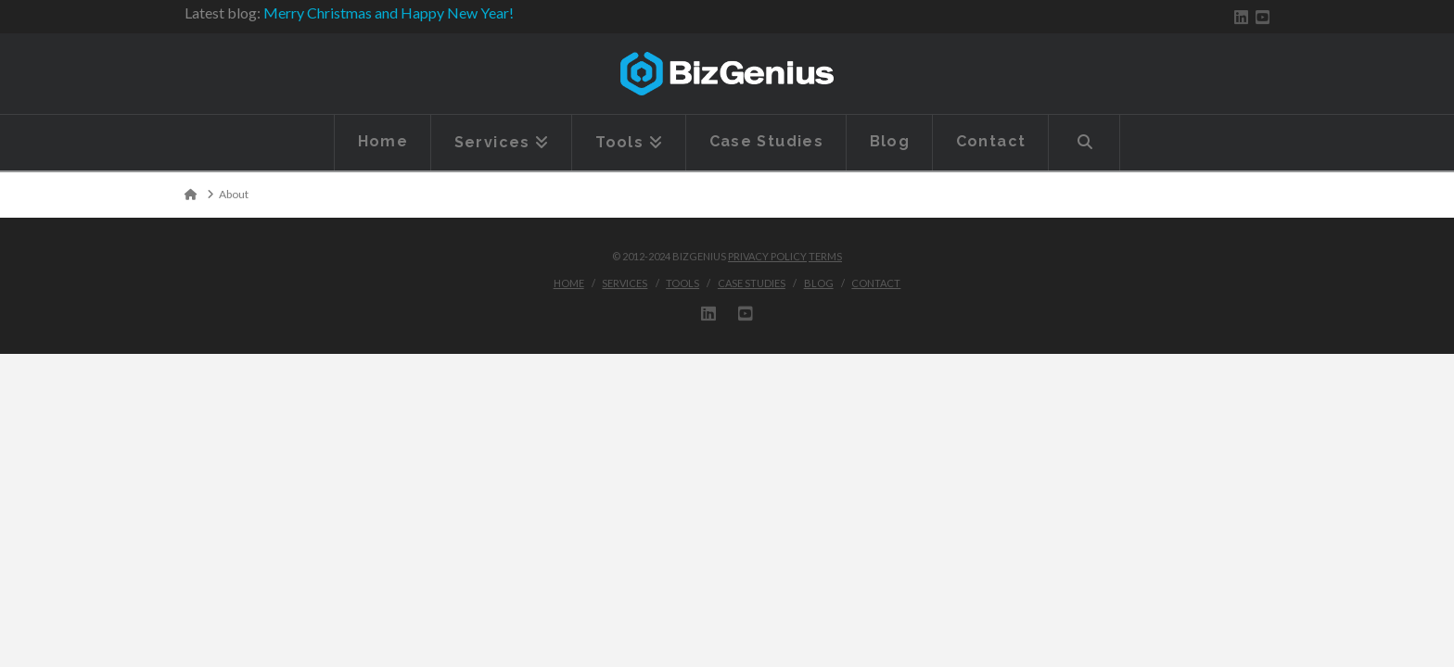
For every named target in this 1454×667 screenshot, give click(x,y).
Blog (819, 283)
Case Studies (751, 283)
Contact (875, 283)
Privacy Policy (767, 256)
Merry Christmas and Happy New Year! (388, 12)
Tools (682, 283)
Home (569, 283)
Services (624, 283)
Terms (825, 256)
